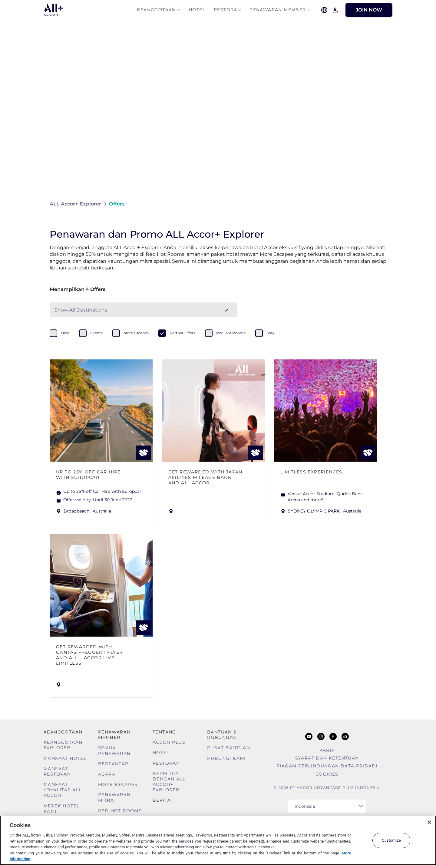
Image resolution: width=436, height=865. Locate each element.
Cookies (327, 774)
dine (65, 333)
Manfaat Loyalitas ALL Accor (62, 790)
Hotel (197, 11)
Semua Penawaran (114, 750)
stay (270, 333)
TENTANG (164, 732)
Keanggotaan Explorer (63, 745)
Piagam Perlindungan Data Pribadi (327, 766)
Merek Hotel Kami (61, 808)
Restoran (227, 11)
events (96, 333)
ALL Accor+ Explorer (75, 204)
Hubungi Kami (226, 758)
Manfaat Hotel (65, 758)
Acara (106, 774)
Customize (391, 840)
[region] (218, 840)
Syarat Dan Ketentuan (327, 758)
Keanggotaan (156, 11)
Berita (162, 800)
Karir (327, 750)
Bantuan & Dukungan (222, 734)
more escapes (136, 333)
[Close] (429, 822)
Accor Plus (169, 742)
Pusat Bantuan (228, 747)
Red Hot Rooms (120, 810)
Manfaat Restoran (57, 771)
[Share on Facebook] (380, 204)
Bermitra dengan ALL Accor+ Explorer (169, 782)
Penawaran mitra (114, 797)
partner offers (182, 333)
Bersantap (113, 763)
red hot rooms (231, 333)
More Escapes (118, 784)
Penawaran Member (277, 11)
